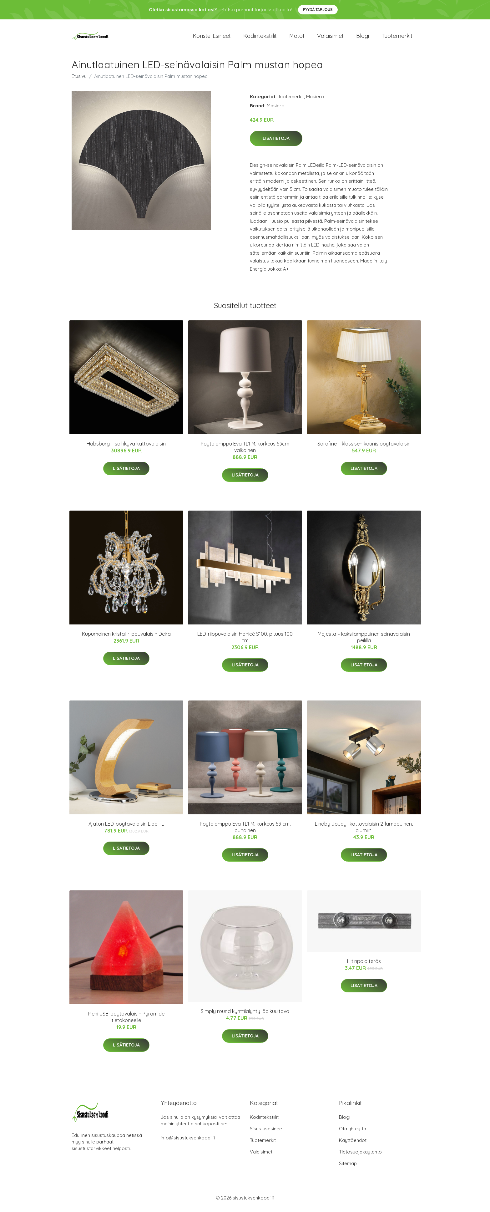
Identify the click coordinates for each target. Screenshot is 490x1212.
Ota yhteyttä (352, 1132)
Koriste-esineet (212, 37)
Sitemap (348, 1167)
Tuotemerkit (396, 37)
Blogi (362, 37)
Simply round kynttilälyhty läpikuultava (245, 1014)
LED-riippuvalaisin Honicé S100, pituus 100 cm (245, 640)
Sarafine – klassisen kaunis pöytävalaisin (364, 447)
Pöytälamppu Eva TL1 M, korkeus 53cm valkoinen (245, 450)
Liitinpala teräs (364, 964)
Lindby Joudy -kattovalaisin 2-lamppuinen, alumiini (364, 830)
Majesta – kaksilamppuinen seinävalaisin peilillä (364, 640)
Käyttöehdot (352, 1144)
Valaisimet (330, 37)
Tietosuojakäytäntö (360, 1155)
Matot (297, 37)
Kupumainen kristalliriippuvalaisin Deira (126, 637)
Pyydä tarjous (318, 9)
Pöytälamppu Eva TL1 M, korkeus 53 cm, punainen (245, 830)
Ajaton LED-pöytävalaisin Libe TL (126, 827)
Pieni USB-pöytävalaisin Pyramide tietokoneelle (126, 1020)
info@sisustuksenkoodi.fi (188, 1141)
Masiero (315, 100)
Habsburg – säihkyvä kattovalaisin (126, 447)
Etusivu (79, 79)
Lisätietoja (276, 142)
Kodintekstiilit (260, 37)
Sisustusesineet (267, 1132)
